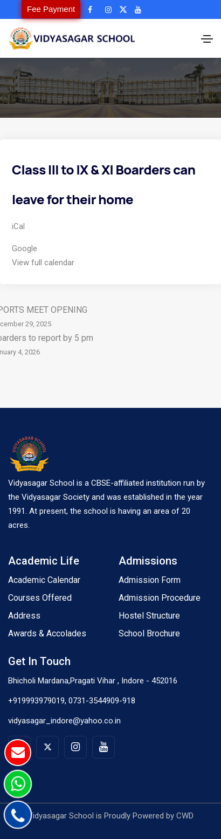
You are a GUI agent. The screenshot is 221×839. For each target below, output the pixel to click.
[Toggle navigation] (207, 39)
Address (24, 615)
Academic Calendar (44, 580)
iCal (18, 226)
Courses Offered (40, 598)
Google (24, 248)
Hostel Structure (149, 615)
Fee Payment (51, 9)
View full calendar (43, 262)
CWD (185, 816)
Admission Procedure (160, 598)
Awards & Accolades (47, 633)
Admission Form (150, 580)
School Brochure (149, 633)
